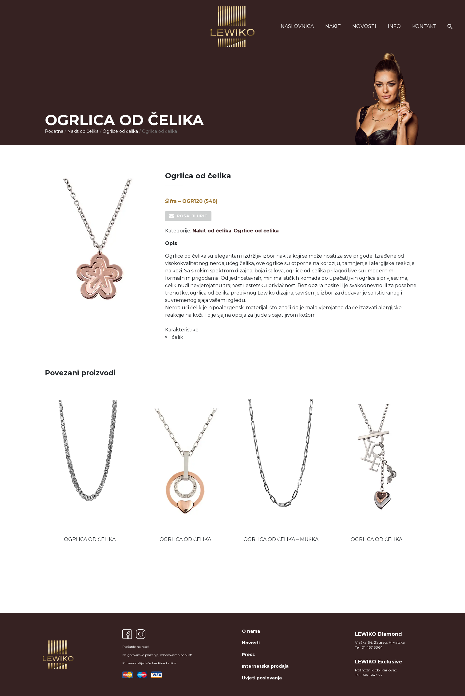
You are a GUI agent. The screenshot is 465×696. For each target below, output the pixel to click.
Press (248, 654)
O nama (251, 631)
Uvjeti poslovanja (262, 678)
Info (394, 26)
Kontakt (424, 26)
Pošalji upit (192, 215)
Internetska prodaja (265, 666)
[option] (89, 469)
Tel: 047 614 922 (369, 675)
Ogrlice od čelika (120, 131)
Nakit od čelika (83, 131)
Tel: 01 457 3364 (369, 647)
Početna (54, 131)
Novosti (364, 26)
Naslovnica (297, 26)
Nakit (333, 26)
